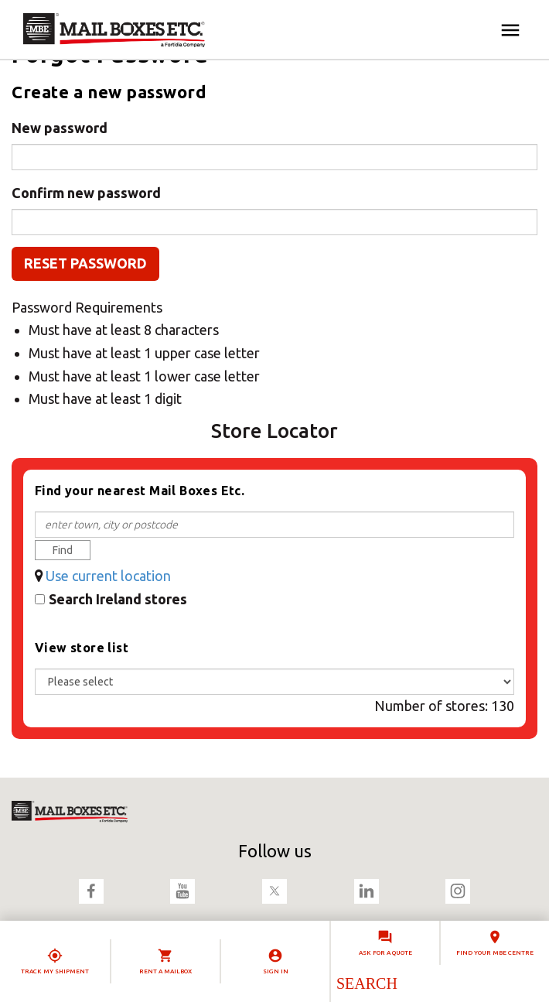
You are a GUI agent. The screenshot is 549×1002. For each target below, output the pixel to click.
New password (59, 127)
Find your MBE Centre (495, 952)
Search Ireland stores (118, 599)
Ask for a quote (385, 952)
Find (63, 550)
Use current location (108, 575)
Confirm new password (86, 192)
